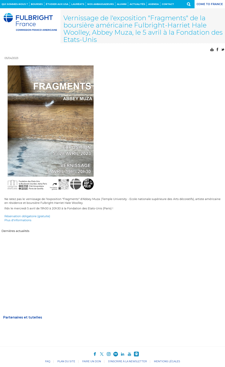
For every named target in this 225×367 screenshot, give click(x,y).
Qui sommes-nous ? (15, 4)
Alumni (122, 4)
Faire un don (91, 361)
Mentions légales (167, 361)
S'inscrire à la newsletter (127, 361)
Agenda (153, 4)
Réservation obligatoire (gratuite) (27, 217)
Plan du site (66, 361)
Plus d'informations (18, 221)
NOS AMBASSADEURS (100, 4)
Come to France (209, 4)
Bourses (37, 4)
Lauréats (77, 4)
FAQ (47, 361)
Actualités (137, 4)
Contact (168, 4)
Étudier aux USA (57, 4)
